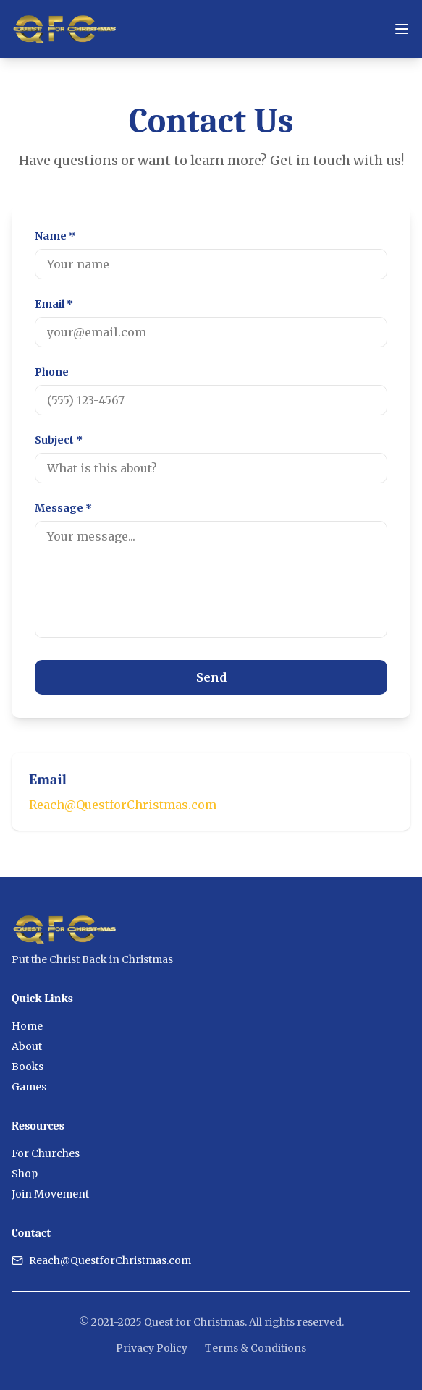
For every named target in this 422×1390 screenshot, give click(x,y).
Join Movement (50, 1193)
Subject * (59, 439)
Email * (54, 303)
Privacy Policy (151, 1348)
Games (29, 1086)
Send (211, 677)
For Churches (46, 1153)
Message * (63, 507)
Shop (25, 1173)
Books (27, 1066)
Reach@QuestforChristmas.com (122, 804)
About (27, 1046)
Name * (55, 235)
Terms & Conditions (255, 1348)
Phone (52, 371)
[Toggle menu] (401, 29)
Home (27, 1026)
